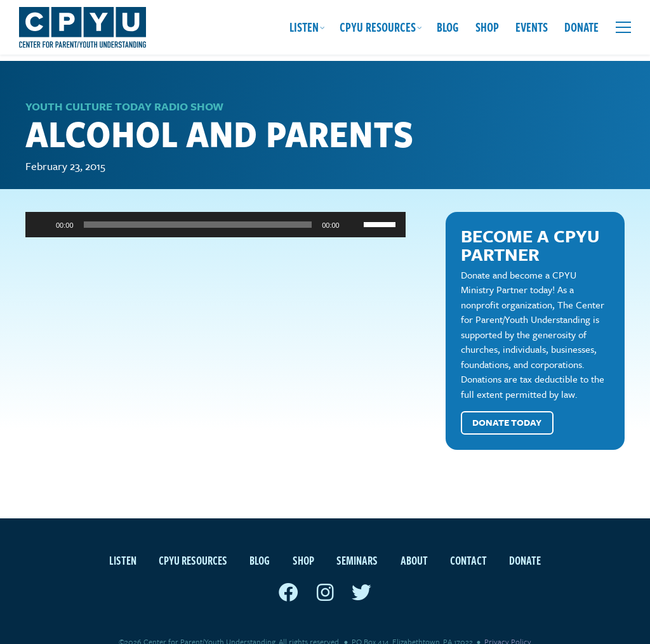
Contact (468, 539)
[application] (215, 204)
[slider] (198, 204)
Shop (487, 27)
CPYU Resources (378, 27)
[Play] (42, 204)
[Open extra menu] (623, 27)
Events (531, 27)
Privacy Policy (507, 621)
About (414, 539)
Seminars (357, 539)
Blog (448, 27)
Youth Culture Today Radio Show (124, 86)
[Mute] (353, 204)
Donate (581, 27)
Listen (304, 27)
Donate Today (506, 402)
